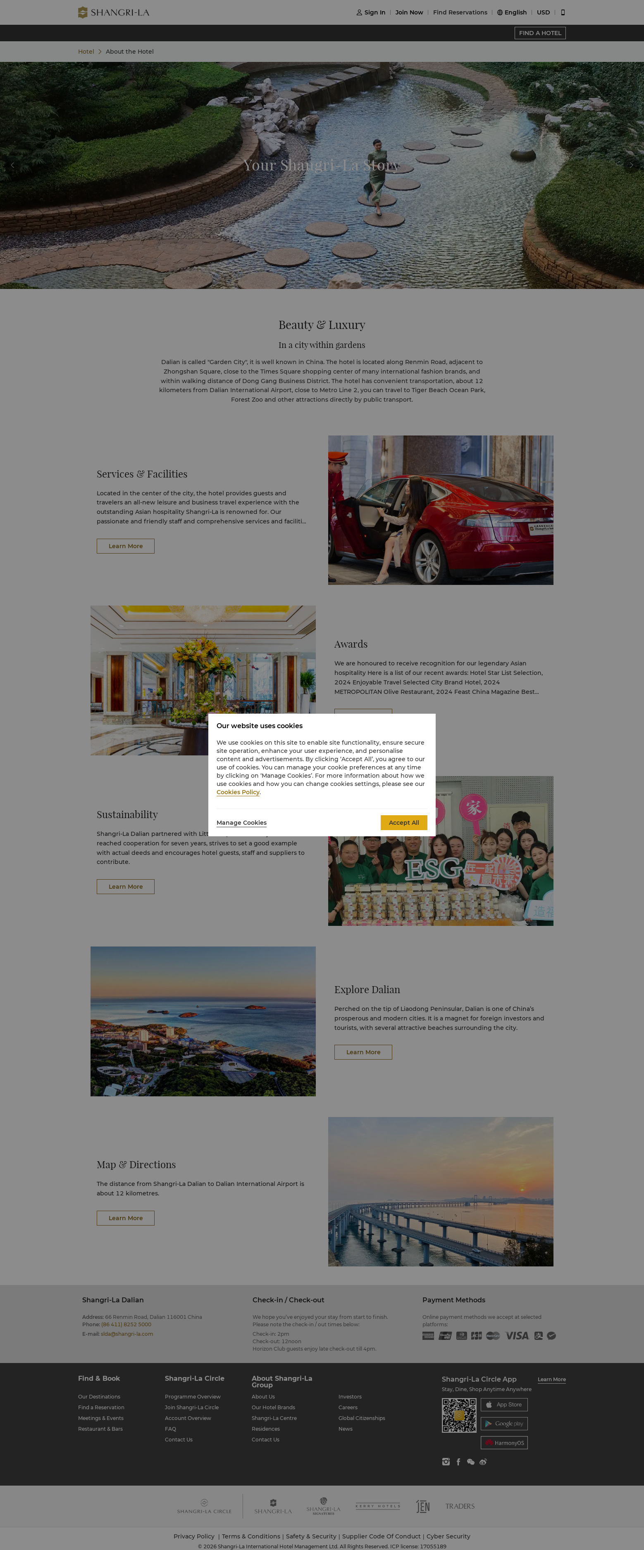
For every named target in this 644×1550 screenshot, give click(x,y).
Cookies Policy (238, 792)
